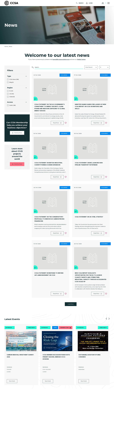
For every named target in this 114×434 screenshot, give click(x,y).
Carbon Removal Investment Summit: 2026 (20, 356)
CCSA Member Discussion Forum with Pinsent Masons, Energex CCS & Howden (56, 357)
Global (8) (12, 96)
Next (109, 319)
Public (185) (12, 105)
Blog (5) (11, 82)
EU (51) (11, 91)
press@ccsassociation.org (61, 59)
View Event (12, 372)
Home (6, 46)
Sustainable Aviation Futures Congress (89, 356)
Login (89, 3)
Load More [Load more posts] (71, 304)
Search (79, 3)
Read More (57, 123)
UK (103, 3)
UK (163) (11, 93)
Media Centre (81, 59)
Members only (65, 327)
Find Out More (17, 133)
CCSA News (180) (14, 79)
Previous (106, 319)
